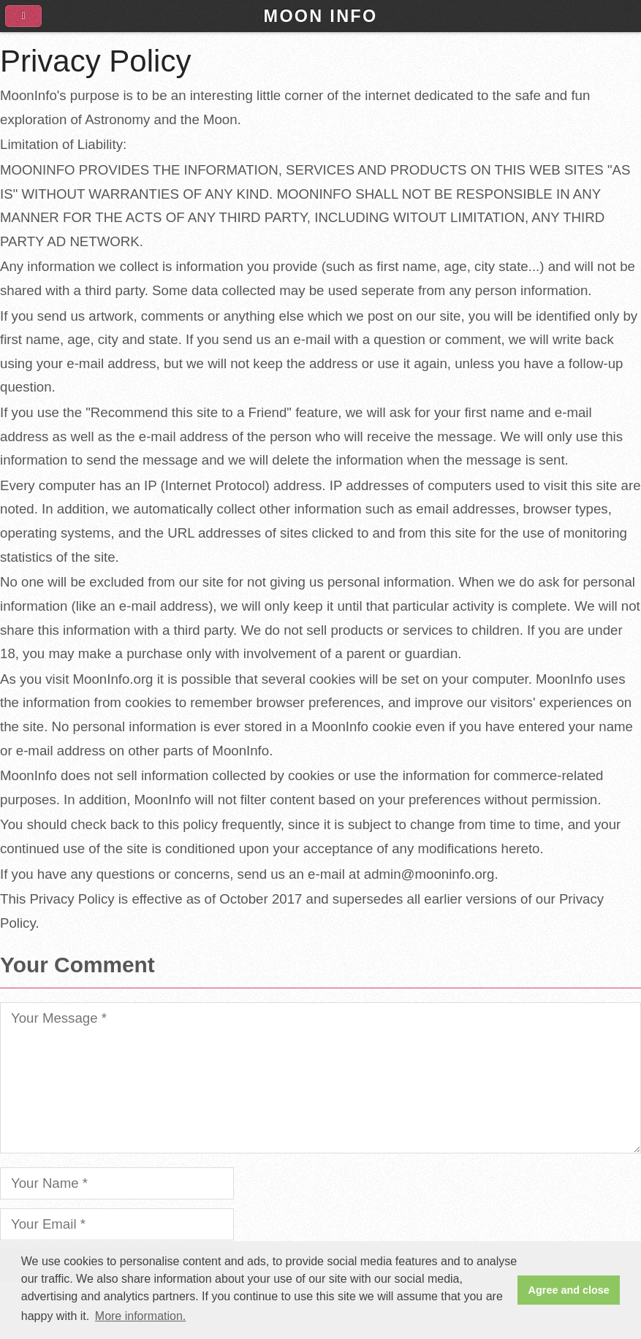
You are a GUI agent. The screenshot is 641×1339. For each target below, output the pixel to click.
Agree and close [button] (569, 1290)
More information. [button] (140, 1316)
